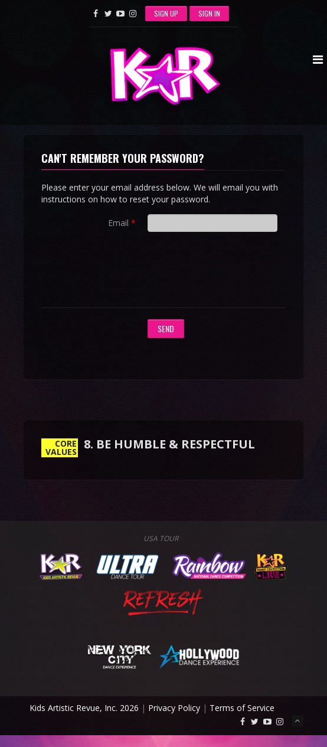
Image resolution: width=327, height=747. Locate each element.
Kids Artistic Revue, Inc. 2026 (84, 707)
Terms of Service (242, 707)
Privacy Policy (174, 707)
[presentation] (237, 273)
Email (118, 222)
